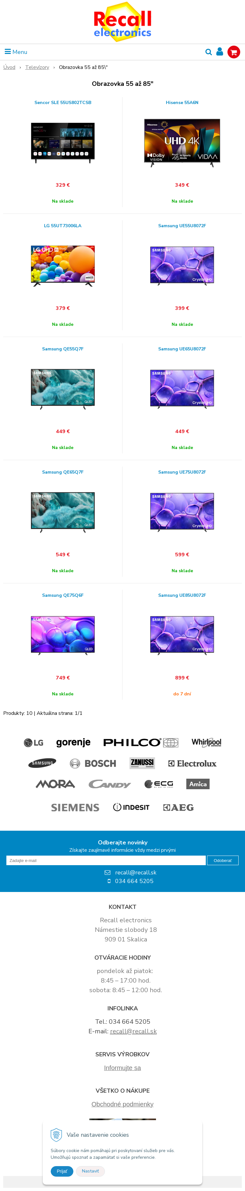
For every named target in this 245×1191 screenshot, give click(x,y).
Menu (16, 52)
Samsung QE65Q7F (63, 472)
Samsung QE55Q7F (63, 349)
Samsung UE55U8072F (182, 225)
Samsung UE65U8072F (182, 349)
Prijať (62, 1171)
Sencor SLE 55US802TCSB (62, 102)
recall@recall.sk (133, 1031)
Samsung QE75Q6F (63, 595)
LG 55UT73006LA (62, 225)
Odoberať (223, 860)
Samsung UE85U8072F (182, 595)
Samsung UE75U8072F (182, 472)
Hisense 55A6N (182, 102)
